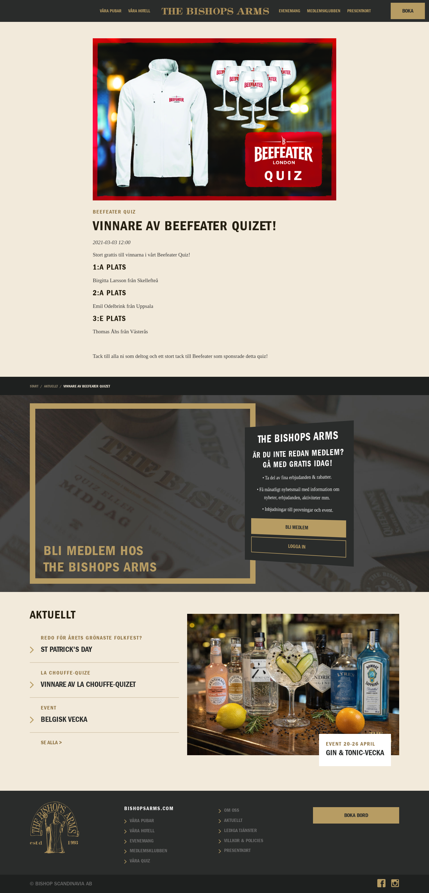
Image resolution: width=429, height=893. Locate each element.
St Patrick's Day (110, 644)
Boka (407, 11)
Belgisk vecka (110, 714)
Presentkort (359, 11)
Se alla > (51, 742)
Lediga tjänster (240, 830)
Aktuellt (233, 820)
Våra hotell (139, 11)
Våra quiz (140, 861)
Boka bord (356, 815)
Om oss (231, 810)
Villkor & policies (243, 840)
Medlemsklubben (323, 11)
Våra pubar (110, 11)
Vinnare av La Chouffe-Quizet (110, 679)
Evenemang (289, 11)
